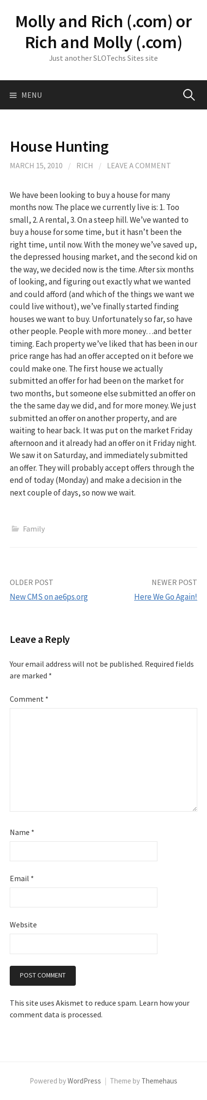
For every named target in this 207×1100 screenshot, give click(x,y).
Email (22, 878)
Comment (29, 699)
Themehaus (159, 1080)
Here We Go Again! (165, 596)
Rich (84, 165)
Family (34, 528)
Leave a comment (139, 165)
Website (23, 924)
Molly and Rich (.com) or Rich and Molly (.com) (103, 31)
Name (22, 832)
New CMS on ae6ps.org (49, 596)
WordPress (84, 1080)
